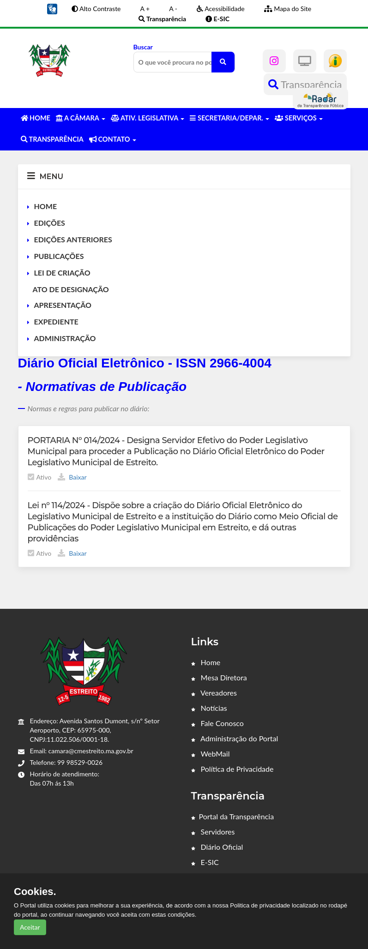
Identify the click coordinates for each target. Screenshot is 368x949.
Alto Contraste (96, 8)
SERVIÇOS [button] (299, 118)
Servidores (213, 831)
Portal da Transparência (232, 816)
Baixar (72, 477)
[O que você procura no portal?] (223, 62)
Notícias (209, 707)
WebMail (210, 753)
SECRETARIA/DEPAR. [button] (229, 118)
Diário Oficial (217, 846)
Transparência (305, 84)
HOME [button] (35, 118)
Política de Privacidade (232, 768)
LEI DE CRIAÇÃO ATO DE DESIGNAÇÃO (68, 281)
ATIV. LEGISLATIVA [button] (147, 118)
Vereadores (214, 692)
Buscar (184, 57)
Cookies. (35, 891)
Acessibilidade (221, 8)
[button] (52, 8)
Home (206, 662)
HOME (45, 206)
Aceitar (30, 927)
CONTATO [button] (112, 139)
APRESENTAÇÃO (62, 304)
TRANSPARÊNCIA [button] (52, 139)
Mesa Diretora (219, 677)
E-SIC (205, 862)
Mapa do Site (287, 8)
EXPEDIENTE (56, 321)
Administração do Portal (234, 738)
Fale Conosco (217, 723)
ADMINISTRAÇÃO (65, 338)
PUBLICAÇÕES (59, 256)
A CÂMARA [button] (80, 118)
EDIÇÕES (49, 222)
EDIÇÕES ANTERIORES (73, 239)
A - (173, 8)
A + (145, 8)
